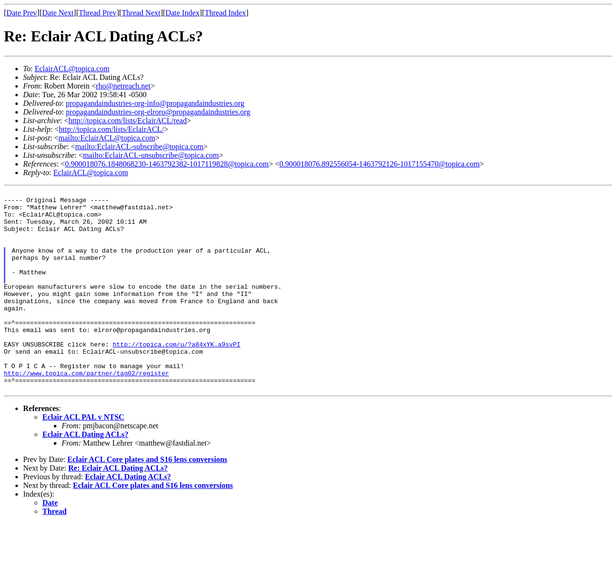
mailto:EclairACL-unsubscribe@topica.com (151, 155)
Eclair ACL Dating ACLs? (85, 475)
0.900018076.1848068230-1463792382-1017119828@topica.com (167, 164)
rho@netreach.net (123, 86)
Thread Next (141, 13)
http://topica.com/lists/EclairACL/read (127, 120)
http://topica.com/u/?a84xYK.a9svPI (176, 376)
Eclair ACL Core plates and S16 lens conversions (147, 500)
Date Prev (21, 13)
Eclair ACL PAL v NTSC (83, 457)
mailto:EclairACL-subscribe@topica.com (139, 146)
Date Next (58, 13)
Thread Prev (97, 13)
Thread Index (225, 13)
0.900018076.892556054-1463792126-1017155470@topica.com (380, 164)
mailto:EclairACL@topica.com (106, 138)
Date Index (183, 13)
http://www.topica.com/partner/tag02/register (86, 410)
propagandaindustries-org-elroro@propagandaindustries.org (158, 112)
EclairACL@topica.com (72, 68)
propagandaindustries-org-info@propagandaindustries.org (155, 103)
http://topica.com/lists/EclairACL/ (111, 129)
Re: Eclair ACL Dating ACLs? (118, 508)
